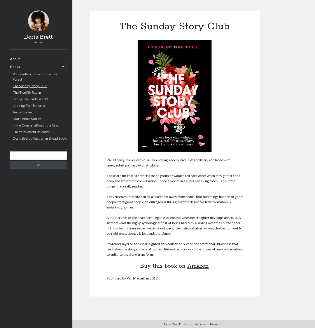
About (15, 59)
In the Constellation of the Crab (36, 125)
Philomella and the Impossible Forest (35, 76)
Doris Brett (38, 37)
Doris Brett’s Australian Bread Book (40, 138)
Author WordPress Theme (179, 324)
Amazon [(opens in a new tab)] (198, 266)
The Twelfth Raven (27, 92)
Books (15, 66)
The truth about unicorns (31, 132)
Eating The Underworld (30, 99)
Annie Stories (22, 112)
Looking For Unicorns (29, 105)
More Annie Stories (27, 118)
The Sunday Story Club (30, 86)
